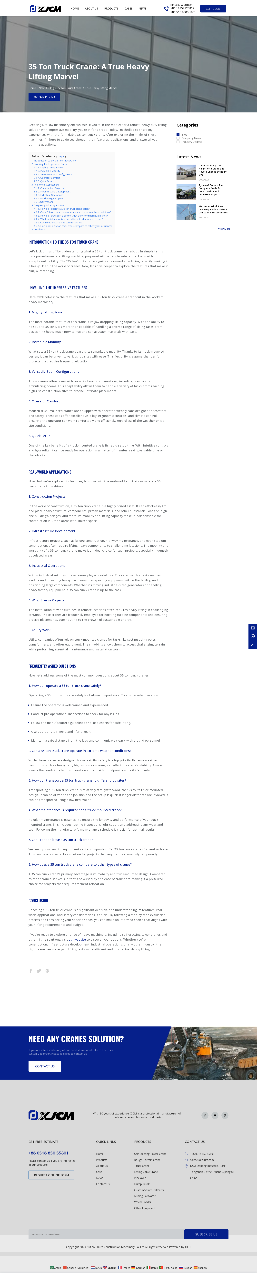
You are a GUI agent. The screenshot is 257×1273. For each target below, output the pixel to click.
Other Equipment (144, 1208)
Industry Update (192, 142)
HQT (188, 1247)
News (142, 8)
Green (45, 8)
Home (74, 8)
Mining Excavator (145, 1196)
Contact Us (45, 1066)
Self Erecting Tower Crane (150, 1154)
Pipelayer (140, 1178)
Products (111, 8)
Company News (191, 138)
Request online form (51, 1175)
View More (224, 228)
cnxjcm (61, 156)
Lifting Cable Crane (146, 1172)
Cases (128, 8)
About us (91, 8)
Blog (51, 88)
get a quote (213, 8)
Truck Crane (141, 1166)
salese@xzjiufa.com (202, 1160)
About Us (102, 1166)
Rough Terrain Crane (147, 1160)
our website (77, 939)
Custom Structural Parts (149, 1190)
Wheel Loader (142, 1202)
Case (99, 1172)
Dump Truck (142, 1184)
